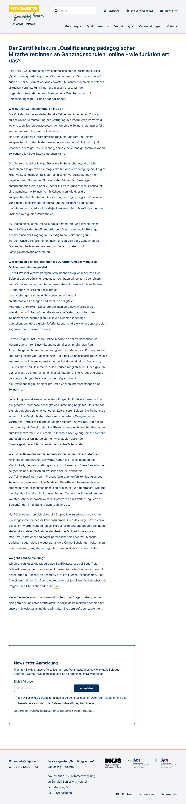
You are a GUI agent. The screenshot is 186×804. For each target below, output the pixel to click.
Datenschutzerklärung (65, 703)
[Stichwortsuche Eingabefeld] (74, 10)
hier (56, 586)
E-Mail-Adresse (23, 681)
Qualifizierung (96, 26)
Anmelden (86, 688)
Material (172, 26)
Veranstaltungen (150, 26)
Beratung (71, 26)
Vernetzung (122, 26)
